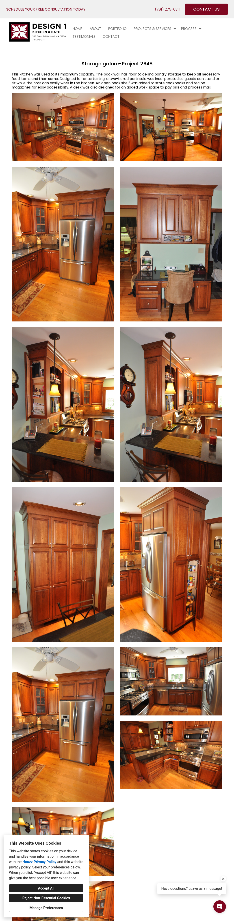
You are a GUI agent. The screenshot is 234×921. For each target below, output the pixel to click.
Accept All (46, 888)
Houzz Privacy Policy (39, 862)
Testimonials (84, 36)
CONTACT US (206, 9)
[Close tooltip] (223, 878)
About (95, 28)
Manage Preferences (46, 908)
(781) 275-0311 (167, 9)
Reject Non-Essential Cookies (46, 898)
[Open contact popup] (219, 906)
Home (77, 28)
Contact (111, 36)
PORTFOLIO (117, 28)
